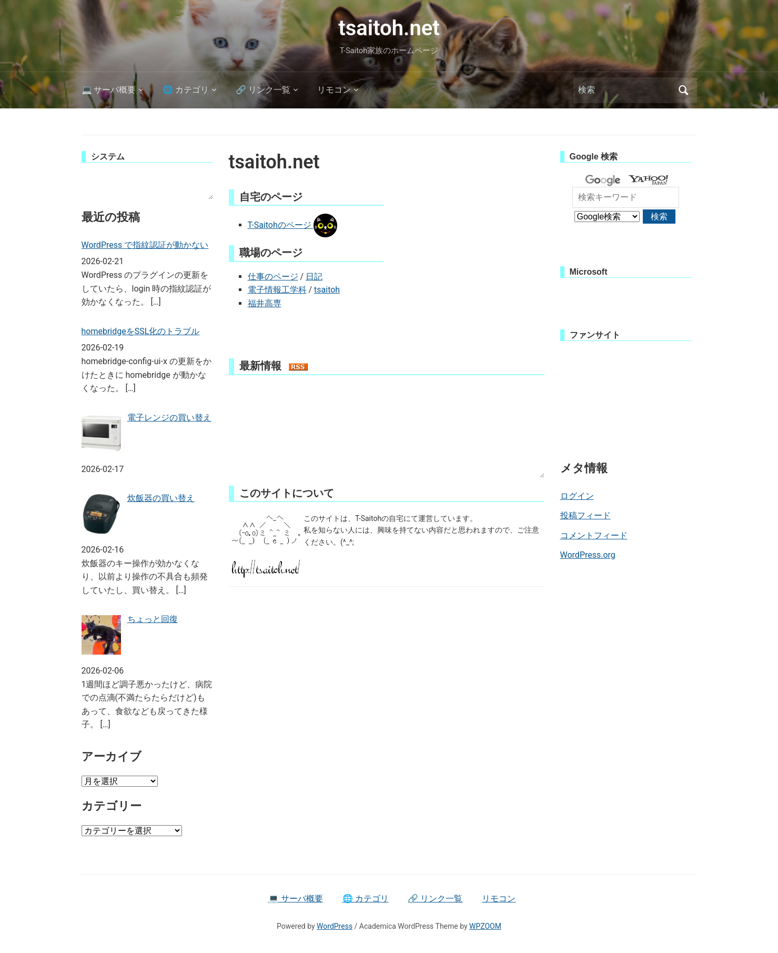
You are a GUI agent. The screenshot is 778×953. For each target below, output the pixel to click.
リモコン (334, 90)
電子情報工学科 (277, 290)
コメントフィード (594, 535)
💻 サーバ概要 (109, 90)
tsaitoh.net (388, 28)
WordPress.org (587, 555)
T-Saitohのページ (292, 225)
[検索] (625, 90)
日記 (314, 277)
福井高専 (264, 303)
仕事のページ (273, 277)
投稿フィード (585, 515)
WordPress (334, 926)
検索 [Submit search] (684, 90)
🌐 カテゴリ (186, 90)
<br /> (147, 186)
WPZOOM (485, 926)
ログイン (577, 496)
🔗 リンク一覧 (263, 90)
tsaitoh (327, 290)
